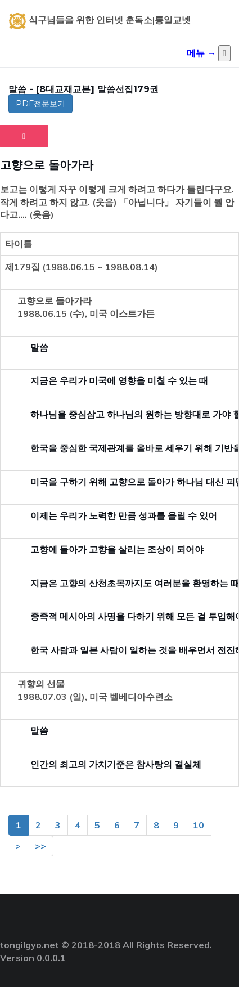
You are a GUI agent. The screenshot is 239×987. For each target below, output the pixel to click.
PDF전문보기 (40, 103)
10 (198, 825)
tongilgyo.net (29, 944)
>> (40, 845)
